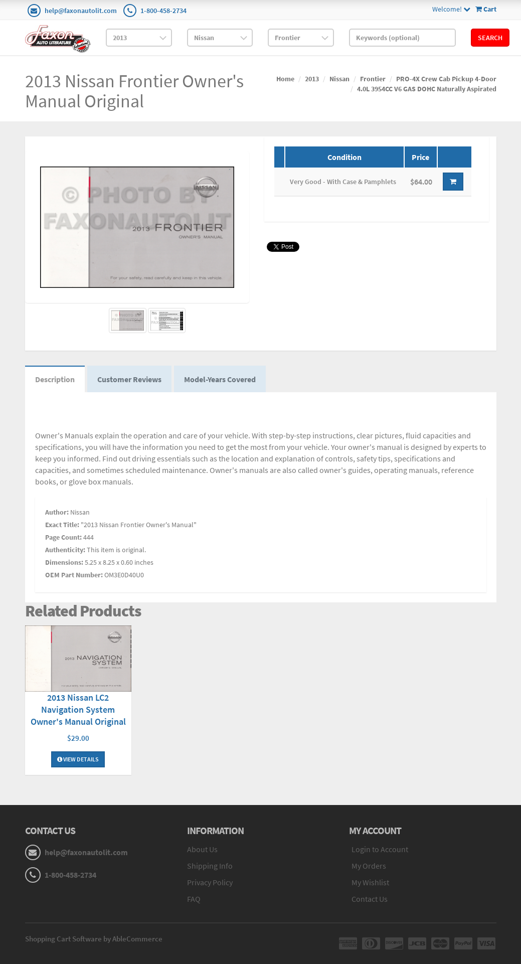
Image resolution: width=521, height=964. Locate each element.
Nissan (339, 78)
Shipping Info (210, 866)
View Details (78, 759)
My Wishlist (370, 882)
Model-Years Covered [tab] (220, 379)
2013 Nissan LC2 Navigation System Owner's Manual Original (78, 709)
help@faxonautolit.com (81, 10)
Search (490, 37)
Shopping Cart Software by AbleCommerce (93, 938)
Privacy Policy (210, 882)
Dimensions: (64, 562)
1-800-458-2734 (163, 10)
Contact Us (370, 899)
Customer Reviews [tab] (129, 379)
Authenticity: (65, 549)
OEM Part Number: (74, 574)
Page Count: (63, 537)
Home (285, 78)
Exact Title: (62, 524)
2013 (312, 78)
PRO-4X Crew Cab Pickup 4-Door (446, 78)
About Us (202, 849)
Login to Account (380, 849)
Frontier (373, 78)
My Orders (369, 866)
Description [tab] (55, 379)
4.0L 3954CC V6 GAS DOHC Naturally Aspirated (426, 88)
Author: (57, 512)
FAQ (194, 899)
